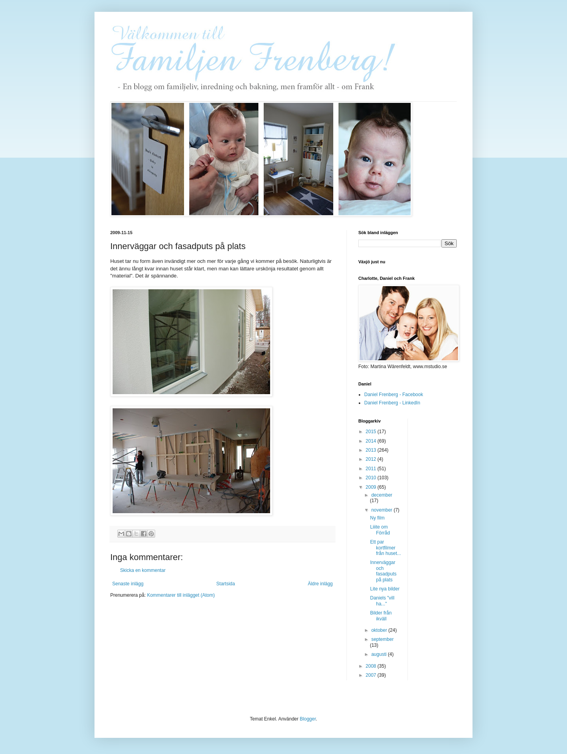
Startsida (225, 583)
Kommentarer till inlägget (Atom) (181, 595)
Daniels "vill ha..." (382, 600)
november (382, 510)
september (382, 639)
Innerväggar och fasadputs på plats (383, 571)
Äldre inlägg (320, 583)
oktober (379, 630)
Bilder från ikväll (381, 615)
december (381, 495)
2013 (372, 450)
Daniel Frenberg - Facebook (393, 394)
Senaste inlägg (127, 583)
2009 (372, 487)
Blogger (308, 719)
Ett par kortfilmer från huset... (385, 547)
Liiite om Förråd (380, 529)
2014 (372, 441)
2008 (372, 666)
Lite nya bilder (385, 589)
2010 (372, 477)
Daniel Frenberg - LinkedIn (392, 403)
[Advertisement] (445, 537)
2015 (372, 431)
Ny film (377, 518)
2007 (372, 675)
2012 (372, 459)
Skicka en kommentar (142, 570)
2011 (372, 468)
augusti (379, 654)
